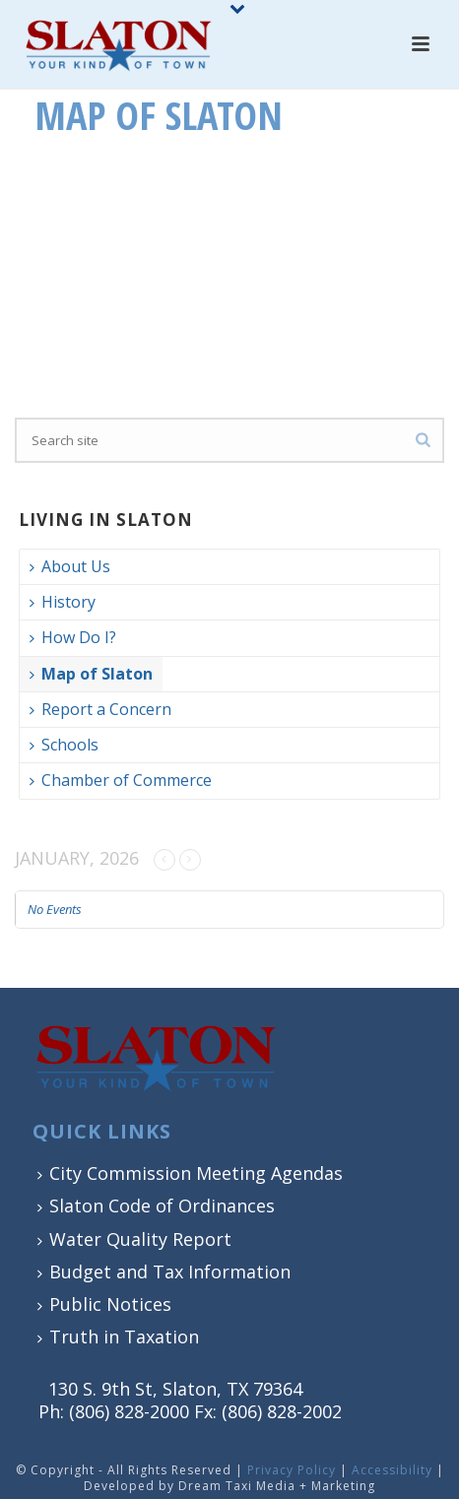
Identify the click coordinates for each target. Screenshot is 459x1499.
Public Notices (104, 1304)
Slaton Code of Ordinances (156, 1205)
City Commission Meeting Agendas (190, 1173)
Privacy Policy (291, 1470)
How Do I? (73, 637)
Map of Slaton (91, 673)
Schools (64, 744)
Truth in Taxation (118, 1336)
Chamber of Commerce (121, 780)
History (63, 602)
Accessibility (392, 1470)
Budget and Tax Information (164, 1271)
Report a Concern (100, 709)
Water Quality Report (134, 1239)
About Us (70, 566)
